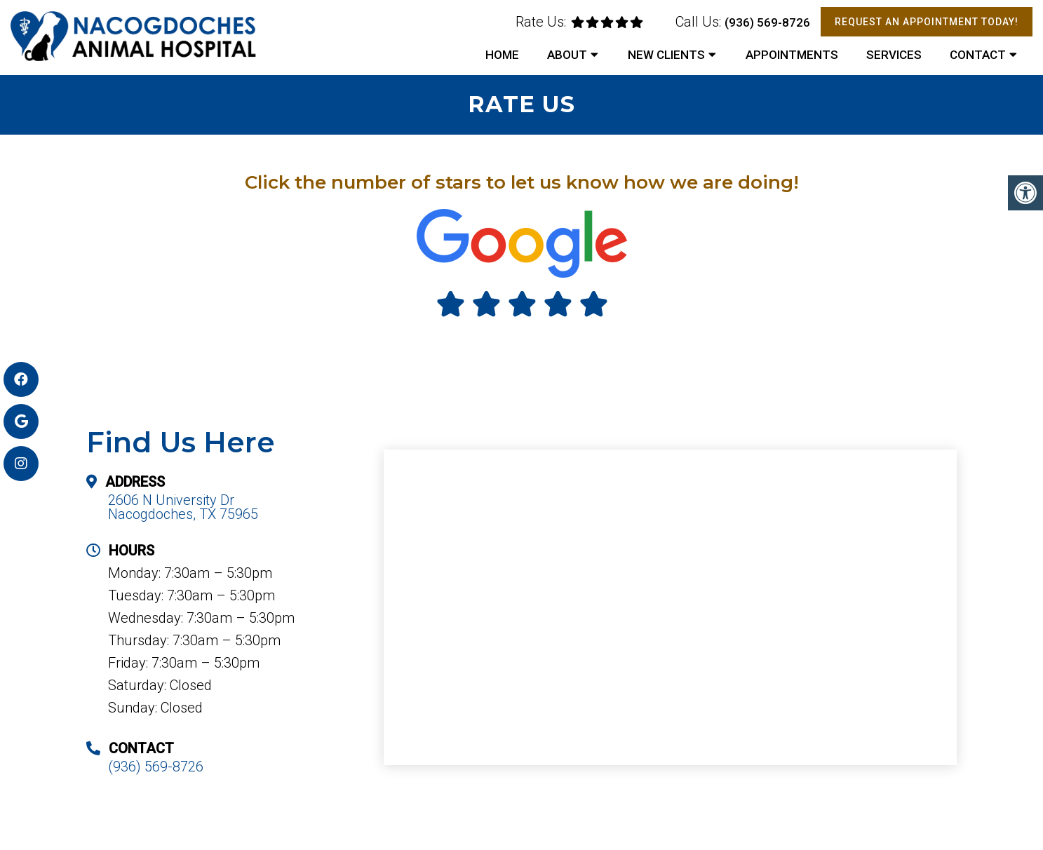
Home (502, 55)
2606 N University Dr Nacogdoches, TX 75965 (183, 507)
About (567, 55)
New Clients (666, 55)
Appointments (792, 55)
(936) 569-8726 (767, 22)
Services (894, 55)
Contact (978, 55)
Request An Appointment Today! (926, 21)
